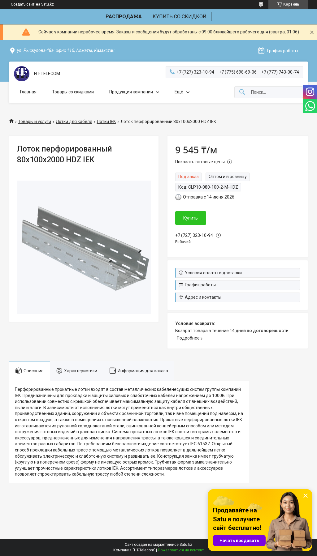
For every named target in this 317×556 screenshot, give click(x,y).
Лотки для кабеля (74, 121)
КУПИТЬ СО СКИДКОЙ (179, 16)
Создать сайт (22, 4)
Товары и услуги (34, 121)
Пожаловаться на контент (181, 550)
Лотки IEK (106, 121)
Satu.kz (186, 544)
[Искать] (242, 92)
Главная (28, 91)
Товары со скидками (73, 91)
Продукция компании (131, 91)
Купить (190, 218)
